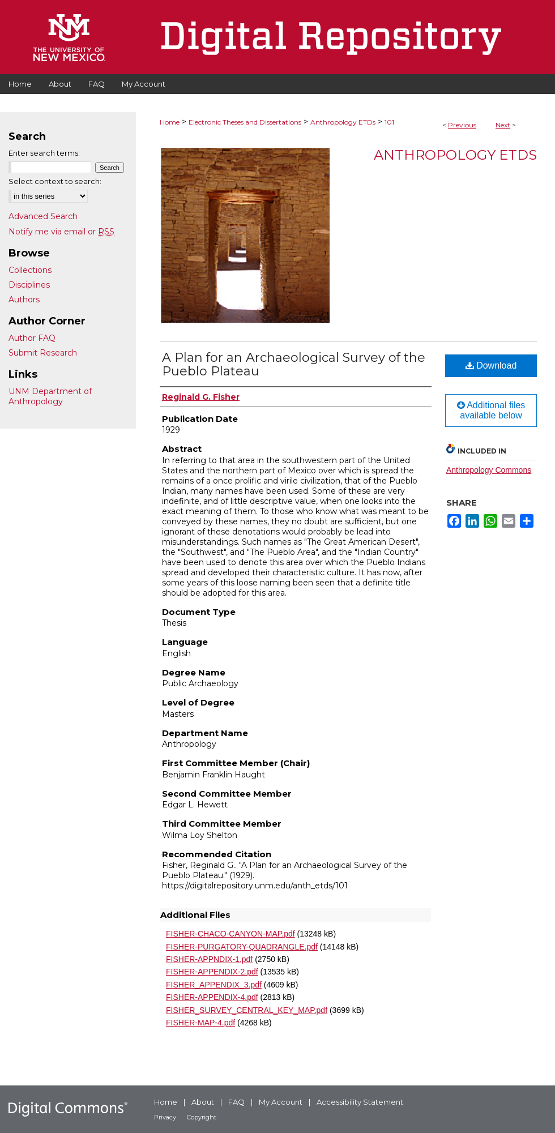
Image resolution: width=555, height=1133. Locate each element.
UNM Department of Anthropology (50, 396)
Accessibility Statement (360, 1101)
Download (491, 365)
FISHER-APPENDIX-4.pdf (212, 997)
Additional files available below (491, 410)
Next (503, 125)
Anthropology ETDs (342, 122)
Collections (30, 270)
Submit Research (42, 353)
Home (170, 122)
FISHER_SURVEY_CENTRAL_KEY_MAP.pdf (246, 1010)
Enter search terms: (44, 152)
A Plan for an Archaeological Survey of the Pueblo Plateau (293, 364)
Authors (24, 299)
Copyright (201, 1117)
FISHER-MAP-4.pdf (200, 1022)
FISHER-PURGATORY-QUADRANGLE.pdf (242, 946)
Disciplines (29, 285)
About (202, 1101)
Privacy (165, 1117)
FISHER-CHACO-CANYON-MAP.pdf (230, 933)
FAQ (236, 1101)
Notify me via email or (61, 231)
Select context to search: (54, 181)
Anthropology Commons (488, 469)
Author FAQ (32, 338)
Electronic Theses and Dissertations (245, 122)
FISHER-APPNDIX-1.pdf (209, 959)
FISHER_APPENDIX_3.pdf (214, 984)
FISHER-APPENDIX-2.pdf (212, 971)
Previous (462, 125)
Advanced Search (43, 216)
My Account (280, 1101)
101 (389, 122)
